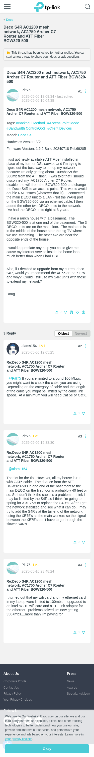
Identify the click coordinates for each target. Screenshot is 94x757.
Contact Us (11, 687)
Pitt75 (26, 90)
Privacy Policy (13, 693)
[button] (83, 312)
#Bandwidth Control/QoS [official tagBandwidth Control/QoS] (26, 128)
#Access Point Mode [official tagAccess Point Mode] (63, 123)
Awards (72, 687)
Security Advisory (78, 693)
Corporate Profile (15, 681)
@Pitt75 (15, 378)
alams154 (29, 346)
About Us (11, 673)
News (70, 681)
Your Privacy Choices (18, 699)
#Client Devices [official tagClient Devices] (59, 128)
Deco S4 (25, 135)
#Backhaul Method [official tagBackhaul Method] (31, 123)
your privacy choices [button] (18, 739)
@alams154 (18, 469)
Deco (9, 20)
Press (71, 673)
